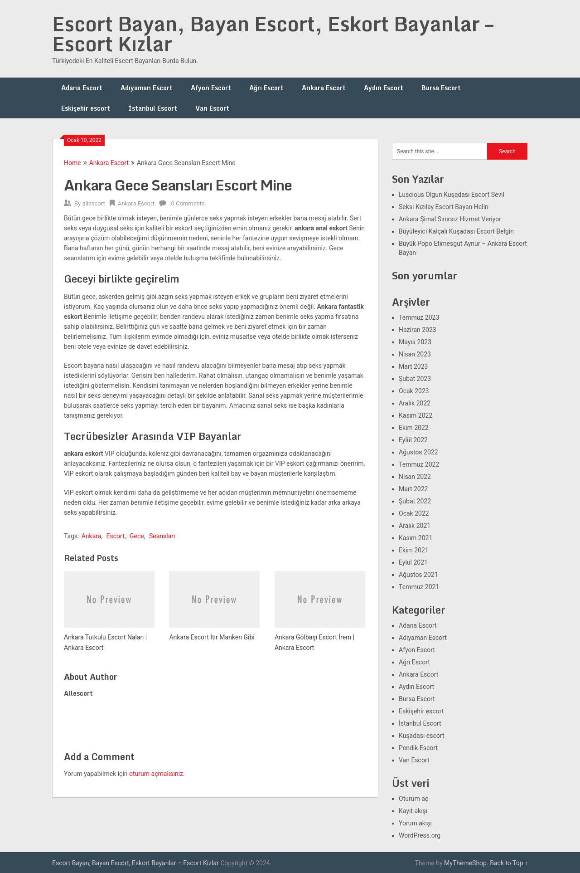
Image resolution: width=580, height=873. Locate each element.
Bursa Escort (441, 88)
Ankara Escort (324, 88)
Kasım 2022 (415, 415)
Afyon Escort (211, 88)
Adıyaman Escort (147, 88)
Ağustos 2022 (418, 452)
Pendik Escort (418, 747)
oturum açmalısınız (156, 773)
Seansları (162, 536)
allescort (93, 203)
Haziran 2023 (417, 329)
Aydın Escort (383, 88)
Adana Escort (81, 88)
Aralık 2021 (414, 525)
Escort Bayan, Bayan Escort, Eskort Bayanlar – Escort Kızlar (272, 33)
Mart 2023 (413, 366)
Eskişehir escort (85, 108)
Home (72, 162)
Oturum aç (413, 798)
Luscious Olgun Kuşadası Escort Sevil (451, 194)
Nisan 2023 (415, 354)
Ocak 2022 (414, 513)
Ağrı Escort (266, 88)
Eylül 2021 (413, 562)
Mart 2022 (413, 489)
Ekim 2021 (414, 550)
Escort (115, 536)
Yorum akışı (415, 823)
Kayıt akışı (413, 810)
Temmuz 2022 (419, 464)
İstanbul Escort (152, 108)
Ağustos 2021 (418, 574)
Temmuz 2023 (419, 317)
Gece (137, 536)
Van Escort (212, 108)
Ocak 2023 (414, 391)
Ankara (92, 536)
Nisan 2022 (415, 476)
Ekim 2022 (414, 427)
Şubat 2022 (415, 501)
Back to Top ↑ (509, 863)
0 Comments (187, 203)
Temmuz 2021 (419, 586)
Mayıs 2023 (415, 342)
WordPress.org (419, 835)
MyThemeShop (465, 863)
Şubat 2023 (415, 378)
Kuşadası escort (422, 735)
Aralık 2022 (414, 403)
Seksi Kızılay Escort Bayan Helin (443, 206)
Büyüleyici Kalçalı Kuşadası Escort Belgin (456, 231)
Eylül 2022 (413, 440)
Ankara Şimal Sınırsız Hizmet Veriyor (450, 219)
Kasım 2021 (415, 537)
